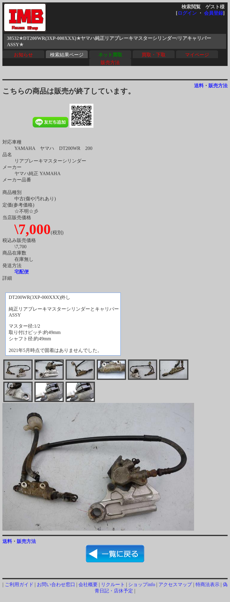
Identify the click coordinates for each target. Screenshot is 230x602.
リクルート (113, 584)
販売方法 (110, 62)
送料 (199, 85)
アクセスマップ (175, 584)
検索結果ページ (67, 54)
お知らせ (23, 54)
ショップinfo (141, 584)
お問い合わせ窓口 (56, 584)
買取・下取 (154, 54)
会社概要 (88, 584)
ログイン (187, 13)
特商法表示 (208, 584)
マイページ (197, 54)
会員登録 (213, 13)
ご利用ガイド (19, 584)
